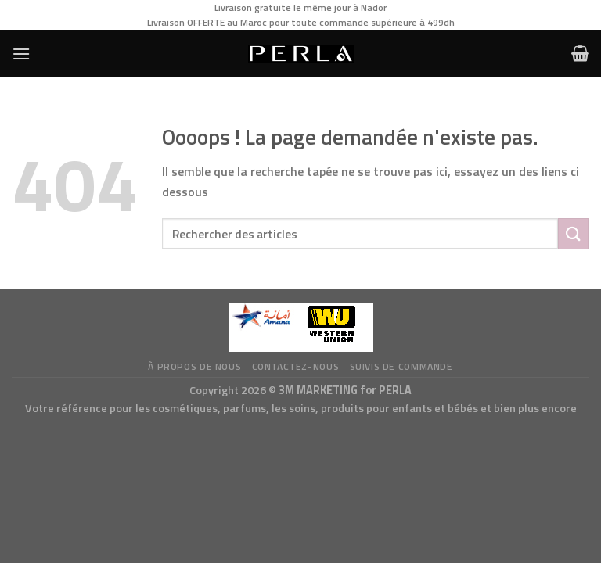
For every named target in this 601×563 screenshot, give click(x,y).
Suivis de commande (401, 366)
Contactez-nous (296, 366)
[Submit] (573, 233)
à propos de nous (194, 366)
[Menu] (21, 53)
